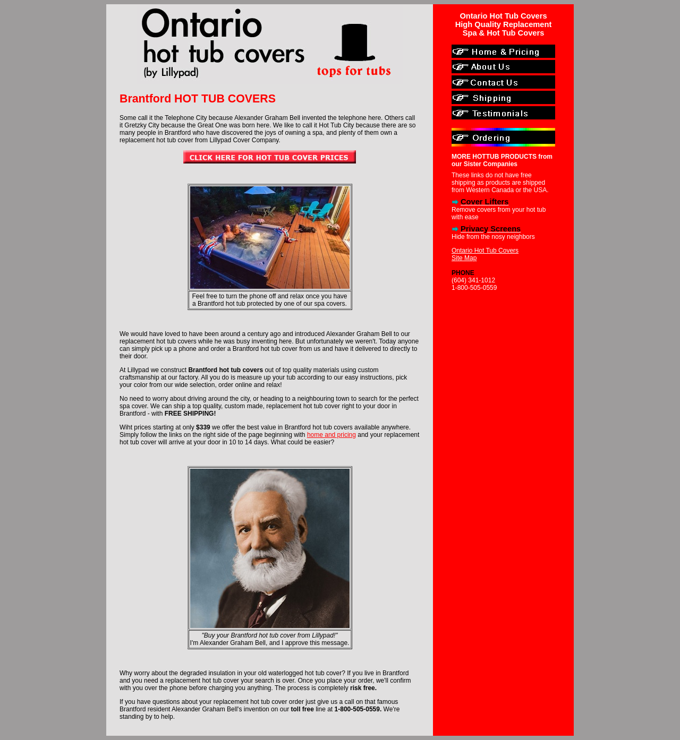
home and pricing (331, 434)
